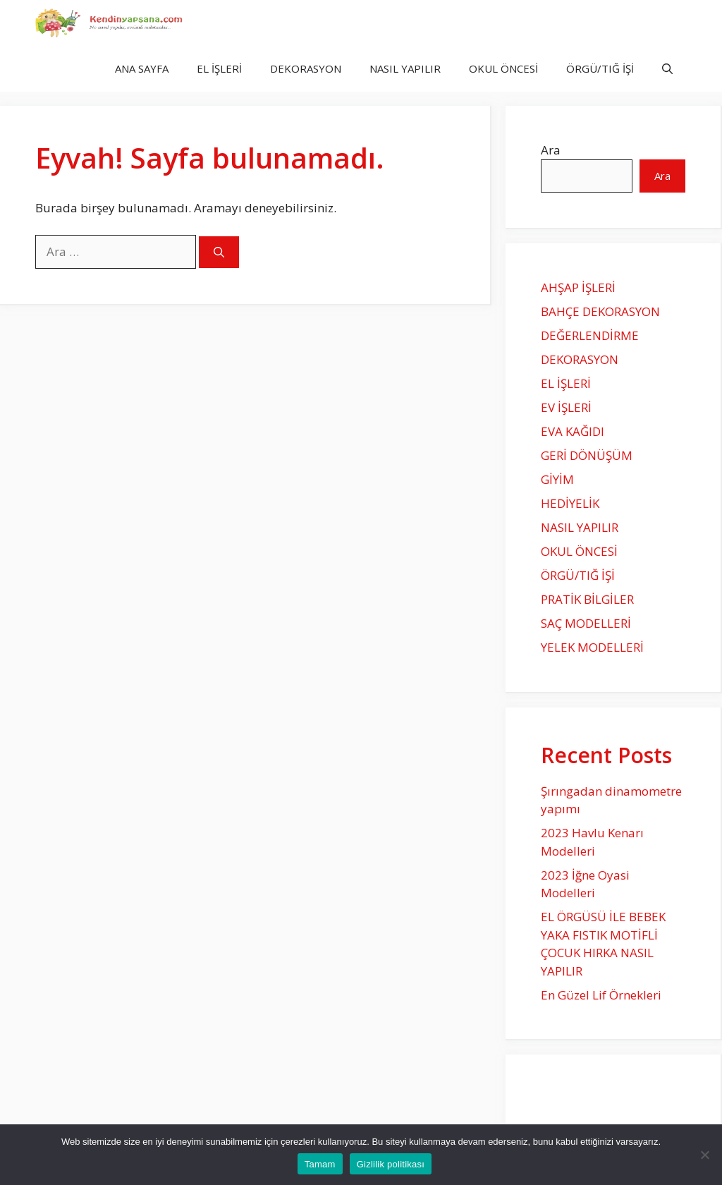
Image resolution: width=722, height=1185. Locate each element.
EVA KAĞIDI (572, 431)
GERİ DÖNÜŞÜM (586, 455)
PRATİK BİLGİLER (587, 599)
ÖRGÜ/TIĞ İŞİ (600, 68)
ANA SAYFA (142, 68)
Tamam (320, 1164)
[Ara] (219, 252)
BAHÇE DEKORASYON (600, 311)
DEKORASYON (305, 68)
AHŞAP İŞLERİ (578, 287)
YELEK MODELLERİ (592, 647)
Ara (551, 150)
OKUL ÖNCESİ (503, 68)
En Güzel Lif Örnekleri (601, 995)
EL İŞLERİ (219, 68)
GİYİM (557, 479)
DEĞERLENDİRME (590, 335)
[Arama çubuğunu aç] (667, 69)
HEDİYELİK (570, 503)
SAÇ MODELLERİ (586, 623)
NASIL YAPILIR (405, 68)
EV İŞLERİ (566, 407)
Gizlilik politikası (391, 1164)
